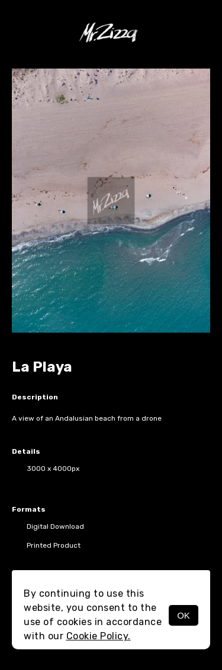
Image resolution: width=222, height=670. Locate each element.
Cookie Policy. (98, 636)
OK (183, 615)
